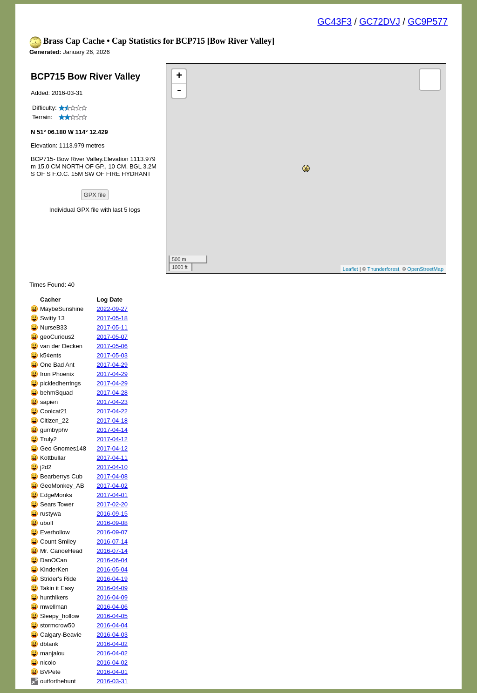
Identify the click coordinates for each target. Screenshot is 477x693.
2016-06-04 (112, 560)
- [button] (179, 91)
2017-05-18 (112, 318)
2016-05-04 (112, 569)
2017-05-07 (112, 336)
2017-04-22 (112, 411)
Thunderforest (383, 269)
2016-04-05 (112, 615)
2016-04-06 (112, 606)
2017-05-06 (112, 346)
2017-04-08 (112, 476)
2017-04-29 (112, 364)
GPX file (95, 194)
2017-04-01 (112, 494)
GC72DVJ (379, 21)
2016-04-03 (112, 634)
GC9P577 (428, 21)
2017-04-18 (112, 420)
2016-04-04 (112, 625)
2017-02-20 (112, 504)
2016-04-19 (112, 578)
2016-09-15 (112, 513)
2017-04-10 (112, 467)
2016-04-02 (112, 643)
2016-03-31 (112, 681)
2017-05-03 (112, 355)
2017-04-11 (112, 457)
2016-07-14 (112, 541)
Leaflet (350, 269)
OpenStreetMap (425, 269)
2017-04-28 (112, 392)
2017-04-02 (112, 485)
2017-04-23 (112, 401)
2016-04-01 (112, 671)
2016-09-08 (112, 522)
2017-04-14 (112, 429)
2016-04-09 (112, 588)
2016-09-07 (112, 532)
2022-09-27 (112, 308)
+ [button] (179, 76)
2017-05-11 (112, 327)
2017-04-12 (112, 439)
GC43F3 (334, 21)
